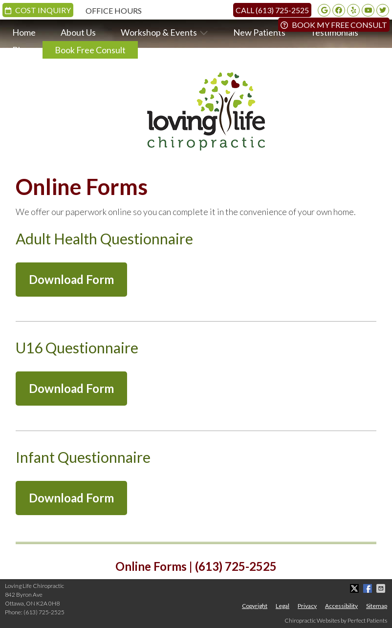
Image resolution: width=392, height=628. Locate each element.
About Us (78, 32)
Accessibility (341, 605)
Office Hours (114, 10)
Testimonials (334, 32)
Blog (21, 49)
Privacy (307, 605)
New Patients (259, 32)
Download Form (71, 279)
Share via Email (381, 588)
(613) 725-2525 (44, 612)
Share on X (355, 588)
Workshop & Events (159, 32)
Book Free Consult (90, 49)
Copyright (254, 605)
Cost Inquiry (38, 10)
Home (24, 32)
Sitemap (376, 605)
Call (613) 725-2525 (272, 10)
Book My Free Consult (334, 24)
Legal (282, 605)
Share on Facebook (368, 588)
